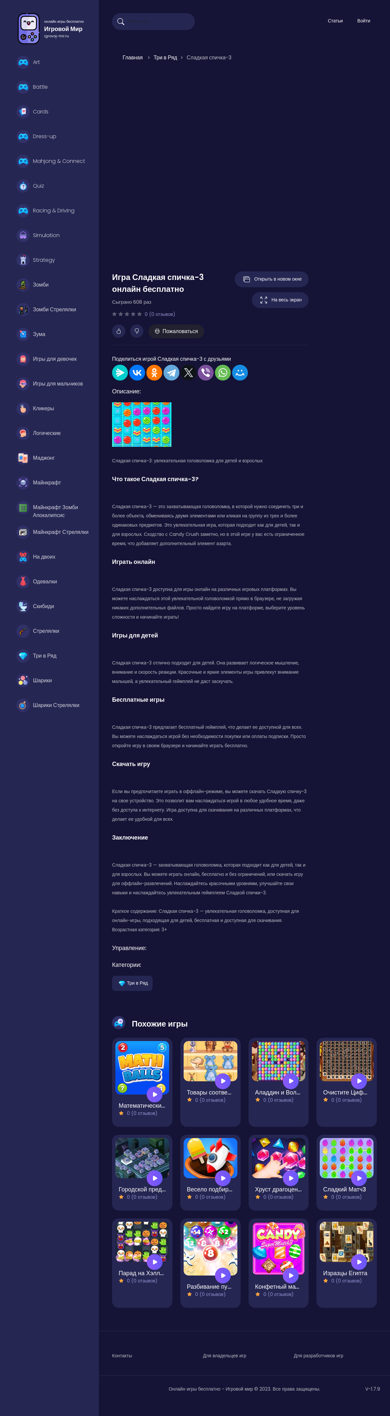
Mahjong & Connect (50, 161)
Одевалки (36, 581)
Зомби (32, 285)
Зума (30, 334)
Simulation (38, 235)
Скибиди (35, 606)
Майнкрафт (38, 482)
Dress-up (36, 136)
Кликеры (35, 408)
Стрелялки (37, 631)
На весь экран (280, 300)
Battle (32, 87)
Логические (38, 433)
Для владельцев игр (224, 1355)
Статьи (335, 20)
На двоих (35, 557)
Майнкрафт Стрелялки (52, 532)
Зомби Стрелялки (46, 309)
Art (28, 62)
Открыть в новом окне (272, 279)
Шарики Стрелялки (47, 705)
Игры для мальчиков (49, 383)
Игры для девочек (46, 359)
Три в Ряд (36, 655)
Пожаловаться (176, 331)
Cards (32, 111)
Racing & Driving (45, 210)
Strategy (35, 260)
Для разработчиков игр (318, 1355)
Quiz (30, 186)
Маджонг (35, 458)
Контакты (122, 1355)
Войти (363, 20)
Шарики (34, 680)
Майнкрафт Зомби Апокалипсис (47, 509)
